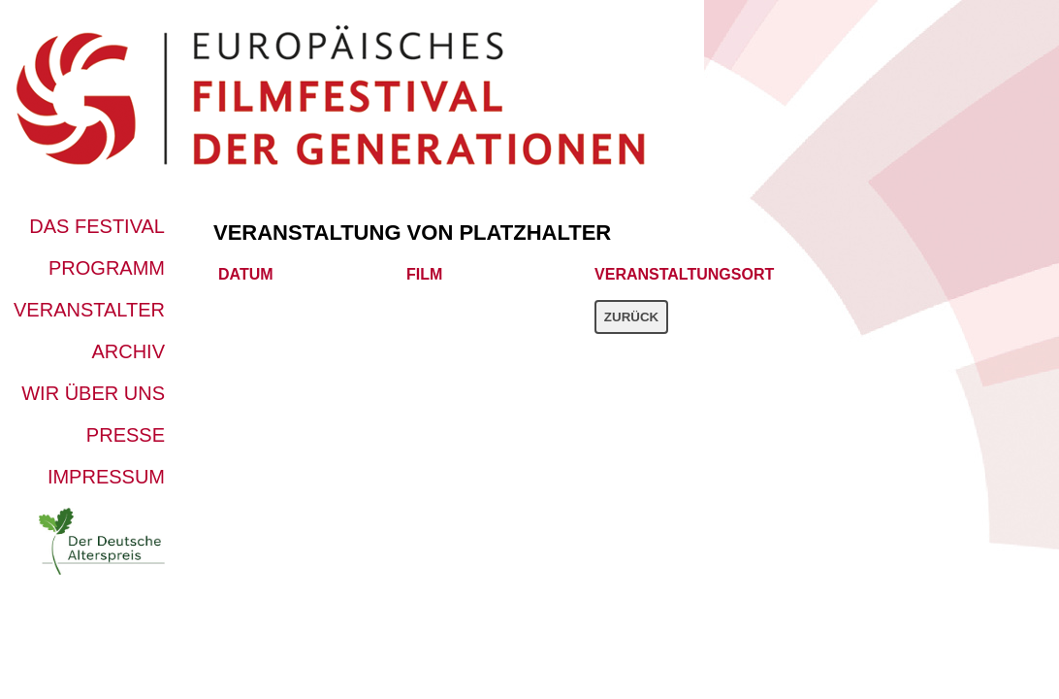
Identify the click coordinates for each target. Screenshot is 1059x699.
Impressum (106, 476)
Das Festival (97, 226)
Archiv (128, 351)
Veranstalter (89, 309)
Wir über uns (93, 393)
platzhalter (535, 232)
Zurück (631, 317)
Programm (106, 268)
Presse (125, 435)
